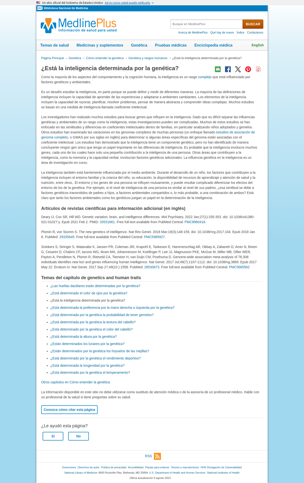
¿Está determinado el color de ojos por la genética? (88, 293)
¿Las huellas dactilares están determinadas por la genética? (95, 286)
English (257, 45)
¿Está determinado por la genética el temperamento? (90, 372)
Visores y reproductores (185, 467)
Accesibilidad (135, 467)
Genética (139, 45)
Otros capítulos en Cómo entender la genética (75, 382)
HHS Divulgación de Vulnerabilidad (221, 467)
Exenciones (69, 467)
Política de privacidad (113, 467)
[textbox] (206, 24)
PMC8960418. (195, 222)
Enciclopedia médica (213, 45)
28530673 (151, 267)
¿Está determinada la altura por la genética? (83, 336)
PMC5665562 (239, 267)
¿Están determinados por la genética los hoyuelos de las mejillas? (99, 351)
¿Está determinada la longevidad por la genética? (87, 365)
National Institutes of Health (223, 472)
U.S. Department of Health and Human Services (177, 472)
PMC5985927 (154, 237)
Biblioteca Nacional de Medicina (66, 8)
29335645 (66, 237)
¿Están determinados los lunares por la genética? (87, 344)
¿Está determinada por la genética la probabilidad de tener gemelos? (102, 315)
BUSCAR (253, 24)
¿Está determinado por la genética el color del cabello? (91, 329)
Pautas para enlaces (157, 467)
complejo (204, 77)
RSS (153, 456)
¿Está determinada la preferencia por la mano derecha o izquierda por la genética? (112, 308)
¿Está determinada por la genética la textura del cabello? (93, 322)
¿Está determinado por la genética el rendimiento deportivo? (95, 358)
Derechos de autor (88, 467)
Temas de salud (54, 45)
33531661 (107, 222)
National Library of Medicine (81, 472)
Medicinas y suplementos (100, 45)
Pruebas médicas (171, 45)
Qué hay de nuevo (222, 32)
